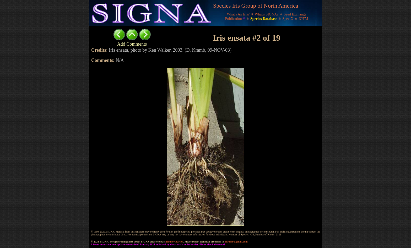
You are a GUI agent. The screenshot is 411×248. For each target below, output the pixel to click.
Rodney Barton (174, 241)
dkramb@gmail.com (236, 241)
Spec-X (288, 19)
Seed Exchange (295, 14)
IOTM (303, 19)
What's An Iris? (239, 14)
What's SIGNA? (267, 14)
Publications (235, 19)
